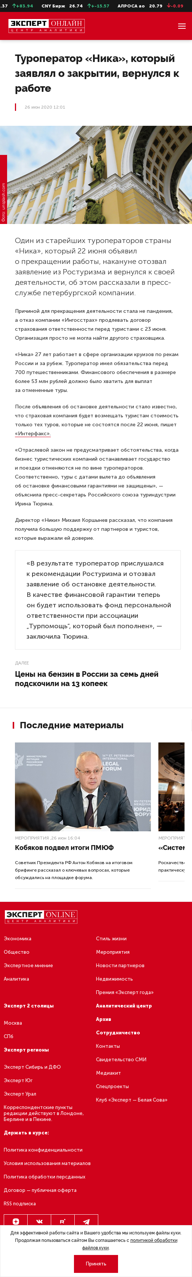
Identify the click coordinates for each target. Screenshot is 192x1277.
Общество (17, 952)
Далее (22, 663)
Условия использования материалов (47, 1163)
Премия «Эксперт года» (125, 992)
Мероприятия (32, 838)
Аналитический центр (124, 1006)
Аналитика (16, 979)
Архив (103, 1019)
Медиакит (108, 1073)
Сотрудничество (118, 1032)
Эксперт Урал (20, 1094)
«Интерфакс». (33, 433)
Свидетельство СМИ (121, 1059)
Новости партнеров (120, 965)
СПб (8, 1036)
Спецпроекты (112, 1086)
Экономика (17, 938)
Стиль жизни (111, 938)
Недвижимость (114, 979)
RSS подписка (20, 1203)
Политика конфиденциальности (43, 1150)
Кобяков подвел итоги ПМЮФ (64, 847)
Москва (13, 1023)
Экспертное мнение (28, 965)
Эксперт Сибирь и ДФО (32, 1067)
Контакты (108, 1046)
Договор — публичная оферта (40, 1190)
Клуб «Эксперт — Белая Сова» (131, 1100)
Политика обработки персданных (44, 1177)
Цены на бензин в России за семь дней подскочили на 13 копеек (86, 679)
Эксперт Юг (18, 1080)
